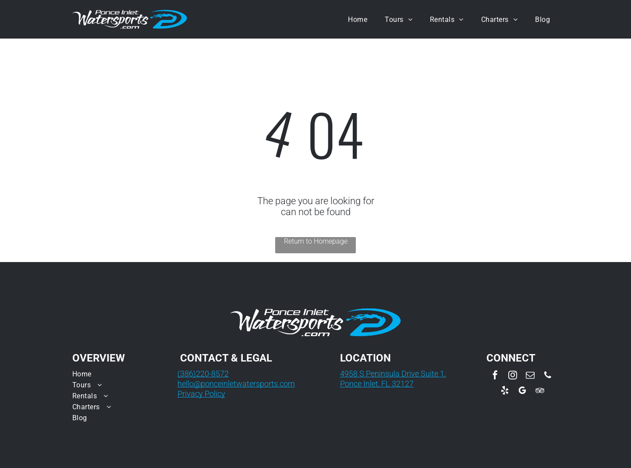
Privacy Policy (201, 393)
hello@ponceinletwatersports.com (236, 383)
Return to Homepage (315, 241)
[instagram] (512, 376)
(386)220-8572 (203, 373)
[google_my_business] (522, 391)
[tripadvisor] (539, 391)
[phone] (547, 376)
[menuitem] (357, 19)
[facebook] (495, 376)
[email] (530, 376)
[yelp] (504, 391)
